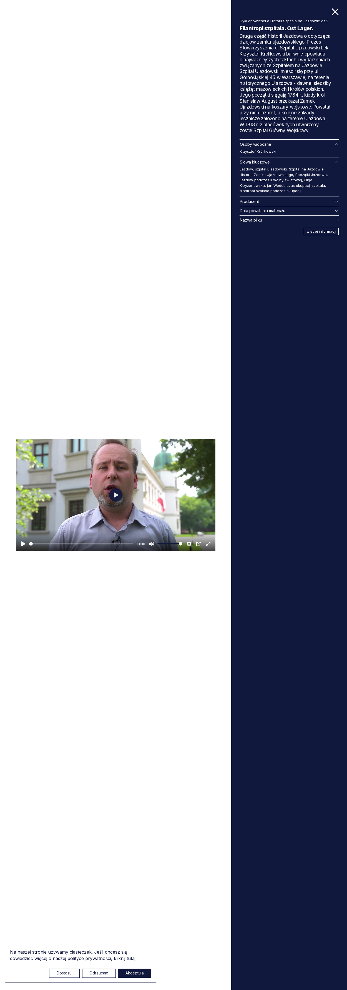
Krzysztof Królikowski (258, 151)
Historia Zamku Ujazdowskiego (266, 174)
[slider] (81, 543)
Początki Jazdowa (311, 174)
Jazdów (246, 169)
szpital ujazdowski (271, 169)
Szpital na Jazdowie (306, 169)
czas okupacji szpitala (305, 185)
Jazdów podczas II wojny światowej (271, 180)
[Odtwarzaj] (23, 543)
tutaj (131, 958)
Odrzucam (98, 973)
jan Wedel (275, 185)
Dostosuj (64, 973)
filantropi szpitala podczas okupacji (270, 191)
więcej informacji (321, 231)
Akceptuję (134, 973)
